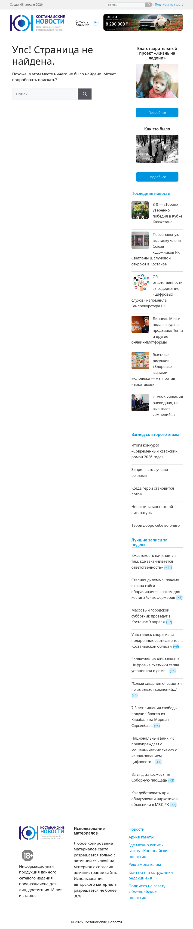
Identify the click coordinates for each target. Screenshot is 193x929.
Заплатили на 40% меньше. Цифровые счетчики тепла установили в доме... (156, 664)
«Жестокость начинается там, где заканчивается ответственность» (154, 561)
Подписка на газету (169, 4)
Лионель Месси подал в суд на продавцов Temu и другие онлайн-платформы (157, 330)
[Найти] (148, 5)
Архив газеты (141, 837)
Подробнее (157, 112)
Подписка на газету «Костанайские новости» (147, 891)
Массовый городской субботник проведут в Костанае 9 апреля (151, 616)
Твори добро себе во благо (156, 525)
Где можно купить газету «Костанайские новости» (149, 850)
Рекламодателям (145, 864)
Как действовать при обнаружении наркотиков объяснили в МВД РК (155, 798)
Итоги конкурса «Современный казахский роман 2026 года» (155, 451)
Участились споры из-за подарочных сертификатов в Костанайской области (157, 640)
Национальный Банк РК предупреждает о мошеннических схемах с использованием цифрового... (154, 750)
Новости (136, 829)
